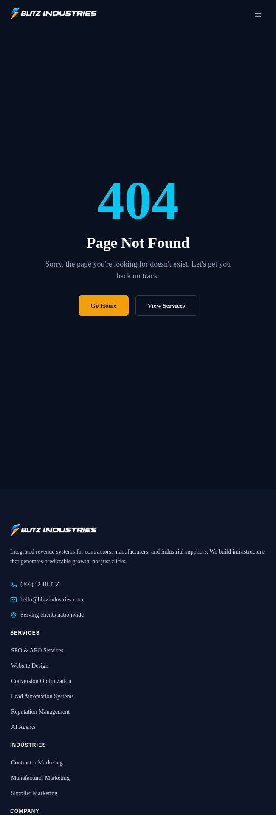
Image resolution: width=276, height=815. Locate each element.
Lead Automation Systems (42, 696)
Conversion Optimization (40, 681)
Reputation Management (40, 711)
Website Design (29, 666)
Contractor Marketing (36, 762)
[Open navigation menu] (258, 13)
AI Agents (22, 727)
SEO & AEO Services (36, 650)
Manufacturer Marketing (40, 778)
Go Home (103, 305)
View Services (166, 305)
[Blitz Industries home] (53, 13)
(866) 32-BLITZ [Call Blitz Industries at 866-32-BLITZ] (34, 584)
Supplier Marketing (33, 793)
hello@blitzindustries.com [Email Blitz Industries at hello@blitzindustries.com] (46, 599)
